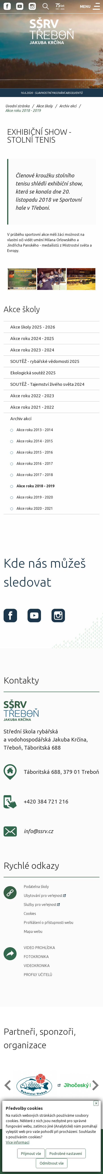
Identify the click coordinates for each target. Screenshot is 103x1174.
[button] (9, 1085)
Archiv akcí (67, 106)
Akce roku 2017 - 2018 (35, 475)
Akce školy (44, 106)
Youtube (19, 6)
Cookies (30, 913)
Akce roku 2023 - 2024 (32, 349)
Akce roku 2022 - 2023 (32, 395)
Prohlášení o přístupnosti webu (48, 922)
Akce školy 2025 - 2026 (32, 326)
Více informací (17, 1142)
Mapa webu (33, 931)
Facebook (7, 6)
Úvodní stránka (17, 106)
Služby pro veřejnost (40, 905)
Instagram (32, 6)
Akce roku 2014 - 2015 (35, 441)
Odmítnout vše (52, 1163)
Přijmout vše (31, 1154)
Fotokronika (36, 957)
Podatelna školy (36, 887)
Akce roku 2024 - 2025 (32, 338)
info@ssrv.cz (38, 831)
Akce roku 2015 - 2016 (35, 452)
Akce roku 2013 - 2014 (35, 430)
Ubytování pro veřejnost (43, 896)
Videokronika (36, 966)
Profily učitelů (38, 975)
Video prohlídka (39, 948)
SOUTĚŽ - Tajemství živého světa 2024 (47, 384)
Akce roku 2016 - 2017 (35, 463)
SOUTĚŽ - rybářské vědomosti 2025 (44, 361)
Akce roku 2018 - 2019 (23, 111)
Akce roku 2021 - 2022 (32, 407)
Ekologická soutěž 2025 (33, 372)
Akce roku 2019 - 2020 (35, 497)
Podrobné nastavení (65, 1154)
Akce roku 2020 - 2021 (35, 508)
